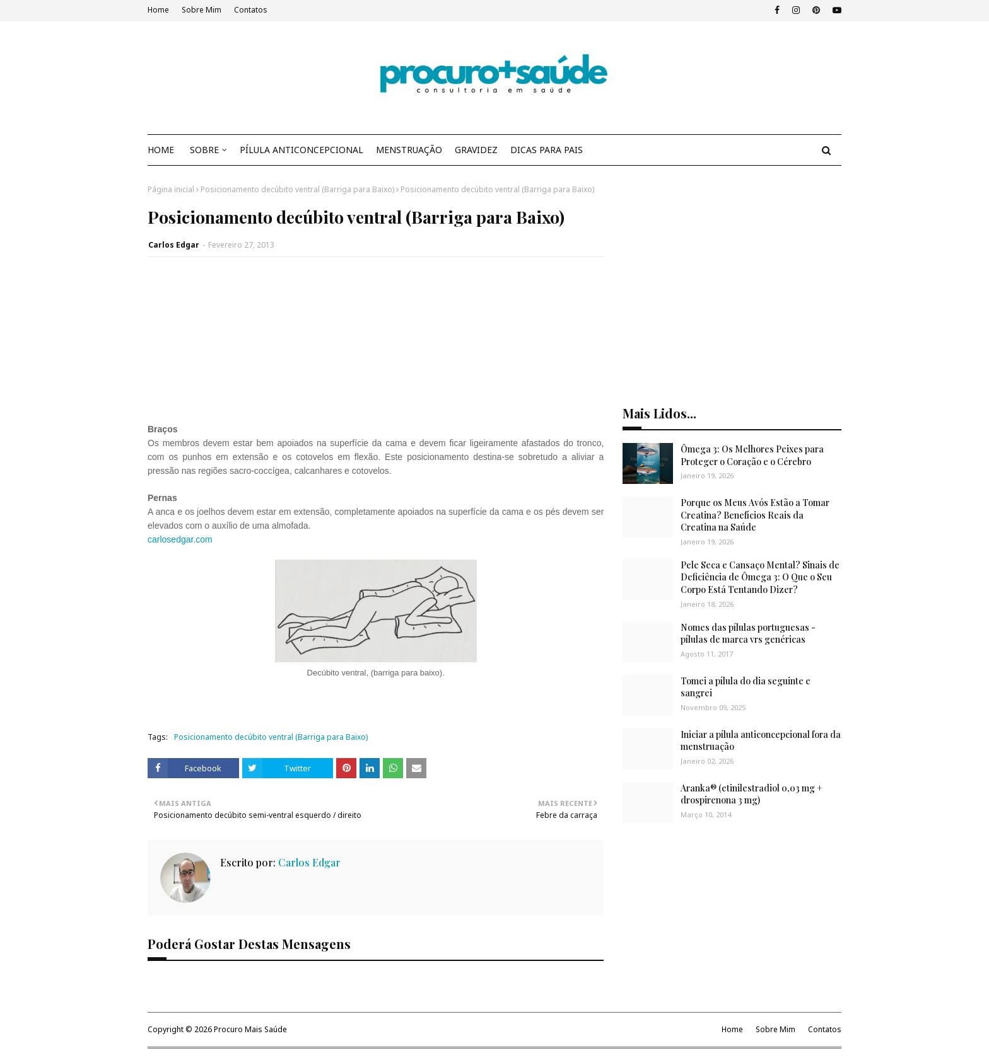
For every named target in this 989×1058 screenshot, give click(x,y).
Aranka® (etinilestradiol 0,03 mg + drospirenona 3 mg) (751, 794)
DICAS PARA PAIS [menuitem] (546, 150)
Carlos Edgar (173, 244)
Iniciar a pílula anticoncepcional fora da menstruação (761, 740)
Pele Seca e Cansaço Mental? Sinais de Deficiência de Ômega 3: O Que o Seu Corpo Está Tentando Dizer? (760, 577)
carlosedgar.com (180, 539)
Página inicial (171, 189)
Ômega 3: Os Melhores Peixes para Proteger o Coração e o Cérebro (752, 455)
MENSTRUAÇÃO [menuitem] (409, 150)
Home (158, 9)
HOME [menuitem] (161, 150)
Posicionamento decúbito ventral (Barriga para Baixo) (297, 189)
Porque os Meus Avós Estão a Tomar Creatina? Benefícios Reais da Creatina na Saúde (755, 515)
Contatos (250, 9)
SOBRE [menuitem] (204, 150)
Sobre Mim (201, 9)
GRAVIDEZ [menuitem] (476, 150)
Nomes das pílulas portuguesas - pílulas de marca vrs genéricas (748, 633)
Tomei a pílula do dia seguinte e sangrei (746, 687)
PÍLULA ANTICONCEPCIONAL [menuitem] (301, 150)
